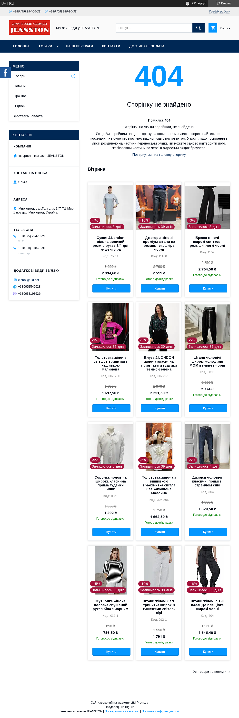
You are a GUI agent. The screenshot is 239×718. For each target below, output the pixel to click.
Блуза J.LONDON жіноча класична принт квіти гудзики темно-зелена (159, 363)
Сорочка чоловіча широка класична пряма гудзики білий (110, 483)
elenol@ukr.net (28, 279)
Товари (45, 46)
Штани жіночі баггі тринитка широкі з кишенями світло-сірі (159, 607)
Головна (21, 46)
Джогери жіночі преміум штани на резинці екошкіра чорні (159, 243)
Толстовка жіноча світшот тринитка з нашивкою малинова (110, 363)
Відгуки (19, 106)
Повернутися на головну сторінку (159, 155)
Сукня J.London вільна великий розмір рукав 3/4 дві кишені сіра (110, 243)
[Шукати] (198, 28)
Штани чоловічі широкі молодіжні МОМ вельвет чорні (207, 361)
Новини (20, 86)
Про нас (20, 96)
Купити (111, 288)
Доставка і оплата (146, 46)
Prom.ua (142, 702)
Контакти (111, 46)
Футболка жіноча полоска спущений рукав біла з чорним (110, 605)
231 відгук (199, 3)
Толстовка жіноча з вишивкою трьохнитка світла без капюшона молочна (159, 485)
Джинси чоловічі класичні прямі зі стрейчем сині (207, 481)
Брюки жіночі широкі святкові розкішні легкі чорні (207, 241)
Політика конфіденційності (160, 711)
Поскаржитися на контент (122, 711)
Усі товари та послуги (209, 671)
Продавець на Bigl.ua (119, 707)
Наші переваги (79, 46)
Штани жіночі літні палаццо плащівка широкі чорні (207, 605)
